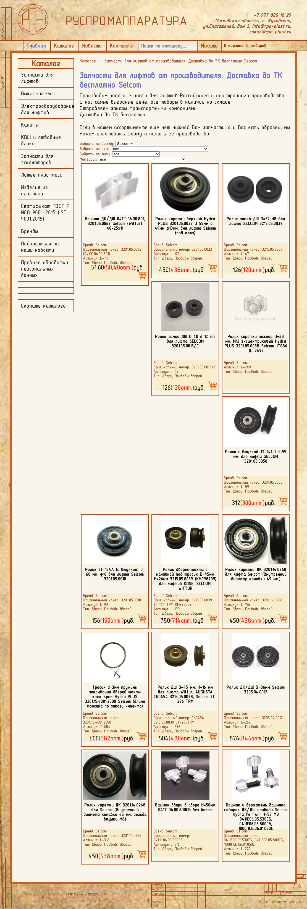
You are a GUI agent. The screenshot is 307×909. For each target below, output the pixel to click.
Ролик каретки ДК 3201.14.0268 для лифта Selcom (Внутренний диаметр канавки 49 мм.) (256, 574)
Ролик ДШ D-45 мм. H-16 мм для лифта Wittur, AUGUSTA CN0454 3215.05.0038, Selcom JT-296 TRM (185, 694)
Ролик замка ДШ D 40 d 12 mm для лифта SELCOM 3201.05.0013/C (185, 341)
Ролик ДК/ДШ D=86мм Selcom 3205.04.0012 (256, 689)
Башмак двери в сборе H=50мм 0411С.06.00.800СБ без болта (185, 807)
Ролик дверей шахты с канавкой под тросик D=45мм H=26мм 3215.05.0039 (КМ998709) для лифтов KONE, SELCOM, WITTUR (185, 579)
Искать (209, 46)
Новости (92, 46)
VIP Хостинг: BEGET (83, 894)
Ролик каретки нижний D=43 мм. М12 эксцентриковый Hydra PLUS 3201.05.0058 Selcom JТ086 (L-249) (255, 343)
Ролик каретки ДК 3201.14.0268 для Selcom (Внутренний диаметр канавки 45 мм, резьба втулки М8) (114, 812)
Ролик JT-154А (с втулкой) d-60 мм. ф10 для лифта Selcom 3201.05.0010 (115, 574)
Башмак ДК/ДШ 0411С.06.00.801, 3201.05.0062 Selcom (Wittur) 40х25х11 (115, 223)
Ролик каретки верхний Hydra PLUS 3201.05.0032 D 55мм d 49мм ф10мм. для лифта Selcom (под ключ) (185, 225)
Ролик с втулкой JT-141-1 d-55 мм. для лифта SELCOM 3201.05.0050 (255, 456)
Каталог (64, 46)
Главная (36, 46)
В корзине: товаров (245, 45)
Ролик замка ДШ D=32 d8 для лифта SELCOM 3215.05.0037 (256, 221)
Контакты (121, 46)
